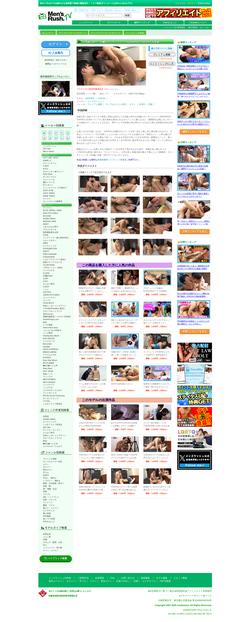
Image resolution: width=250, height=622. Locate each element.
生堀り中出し (123, 581)
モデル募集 (161, 578)
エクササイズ (49, 511)
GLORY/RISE (49, 265)
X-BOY (46, 166)
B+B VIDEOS (49, 338)
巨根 (45, 491)
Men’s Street (48, 151)
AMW (45, 243)
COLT (45, 281)
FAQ (112, 578)
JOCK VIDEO (49, 193)
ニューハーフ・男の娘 (52, 548)
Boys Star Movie (50, 360)
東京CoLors (48, 314)
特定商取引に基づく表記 (161, 591)
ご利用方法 (81, 10)
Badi (45, 322)
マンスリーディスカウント (72, 33)
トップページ (86, 22)
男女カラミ (48, 470)
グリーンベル (49, 180)
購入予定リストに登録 (161, 48)
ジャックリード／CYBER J (54, 188)
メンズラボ (48, 387)
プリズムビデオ (49, 355)
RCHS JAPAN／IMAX (52, 210)
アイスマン (48, 208)
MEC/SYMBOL (49, 379)
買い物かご (132, 10)
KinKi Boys (47, 174)
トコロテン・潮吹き (51, 481)
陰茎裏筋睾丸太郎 (50, 232)
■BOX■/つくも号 (50, 366)
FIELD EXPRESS (50, 349)
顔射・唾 (47, 486)
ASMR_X (47, 160)
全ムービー (48, 33)
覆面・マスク (49, 505)
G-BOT (46, 287)
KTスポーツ (48, 185)
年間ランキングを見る (194, 331)
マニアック (48, 502)
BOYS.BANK (48, 363)
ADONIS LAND (49, 221)
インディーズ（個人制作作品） (56, 238)
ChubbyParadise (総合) (54, 308)
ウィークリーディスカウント (105, 33)
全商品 (46, 416)
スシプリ (47, 300)
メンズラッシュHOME (60, 578)
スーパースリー (49, 298)
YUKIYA (101, 98)
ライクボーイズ (49, 393)
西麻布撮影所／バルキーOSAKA (57, 317)
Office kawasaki (50, 254)
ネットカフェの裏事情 (52, 201)
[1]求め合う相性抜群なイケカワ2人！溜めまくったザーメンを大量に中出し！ (193, 69)
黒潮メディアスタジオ (52, 262)
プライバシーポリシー (191, 595)
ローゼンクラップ (50, 398)
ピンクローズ (49, 341)
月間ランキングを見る (194, 231)
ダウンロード (114, 22)
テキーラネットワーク (52, 311)
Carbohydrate (49, 257)
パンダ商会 (48, 333)
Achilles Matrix (49, 218)
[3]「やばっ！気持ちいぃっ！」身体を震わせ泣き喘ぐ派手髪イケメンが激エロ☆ (193, 224)
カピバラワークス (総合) (54, 259)
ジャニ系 (47, 537)
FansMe (46, 347)
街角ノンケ (48, 374)
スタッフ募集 (180, 578)
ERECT (46, 251)
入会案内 (55, 52)
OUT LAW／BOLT (51, 158)
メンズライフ (49, 385)
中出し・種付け (49, 478)
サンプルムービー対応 (52, 462)
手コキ (46, 472)
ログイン (191, 3)
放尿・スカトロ (49, 500)
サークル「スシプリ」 (52, 430)
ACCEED (47, 216)
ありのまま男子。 (51, 227)
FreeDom (47, 357)
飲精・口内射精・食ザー (53, 483)
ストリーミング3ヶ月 (162, 64)
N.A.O (45, 169)
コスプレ (47, 494)
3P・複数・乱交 (50, 489)
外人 (45, 545)
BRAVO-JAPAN (49, 352)
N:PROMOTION (50, 249)
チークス (47, 199)
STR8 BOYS (48, 303)
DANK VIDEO (49, 196)
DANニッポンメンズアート (54, 306)
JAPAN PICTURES (51, 295)
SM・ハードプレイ (51, 497)
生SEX (46, 475)
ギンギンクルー (49, 177)
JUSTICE (47, 292)
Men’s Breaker (49, 382)
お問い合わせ (113, 10)
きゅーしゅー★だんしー (53, 171)
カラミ (46, 464)
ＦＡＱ (96, 10)
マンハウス (48, 376)
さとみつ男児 (49, 284)
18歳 (45, 539)
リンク (208, 595)
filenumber (47, 344)
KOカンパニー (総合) (53, 267)
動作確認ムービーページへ (56, 89)
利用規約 (180, 591)
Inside (45, 235)
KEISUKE (90, 98)
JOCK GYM (48, 190)
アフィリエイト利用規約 (199, 591)
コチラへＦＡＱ (59, 64)
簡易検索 (101, 160)
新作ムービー (55, 581)
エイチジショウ (49, 246)
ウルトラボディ (49, 240)
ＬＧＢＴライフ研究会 (52, 404)
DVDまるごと (170, 22)
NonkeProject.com (51, 319)
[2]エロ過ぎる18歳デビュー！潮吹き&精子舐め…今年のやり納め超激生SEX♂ (193, 296)
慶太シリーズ (49, 182)
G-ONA (46, 273)
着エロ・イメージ (50, 508)
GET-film (47, 149)
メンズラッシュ (49, 146)
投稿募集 (145, 578)
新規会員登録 (204, 3)
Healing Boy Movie (51, 336)
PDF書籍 (47, 516)
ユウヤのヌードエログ (52, 390)
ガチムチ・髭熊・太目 (52, 542)
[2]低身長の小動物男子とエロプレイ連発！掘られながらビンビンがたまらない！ (193, 96)
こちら (115, 89)
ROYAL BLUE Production (54, 396)
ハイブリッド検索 (135, 33)
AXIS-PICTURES (50, 213)
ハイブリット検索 (116, 160)
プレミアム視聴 (49, 459)
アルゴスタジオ (49, 229)
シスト (46, 289)
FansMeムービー (198, 22)
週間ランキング (142, 22)
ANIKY (46, 224)
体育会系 (47, 534)
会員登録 (99, 578)
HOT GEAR (48, 371)
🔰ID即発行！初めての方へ (55, 60)
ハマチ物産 (48, 325)
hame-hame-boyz (50, 327)
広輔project (48, 276)
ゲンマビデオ (49, 270)
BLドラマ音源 (49, 519)
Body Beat (47, 368)
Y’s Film (46, 401)
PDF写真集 (165, 581)
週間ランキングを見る (194, 131)
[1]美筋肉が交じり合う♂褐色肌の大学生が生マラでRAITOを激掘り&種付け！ (193, 269)
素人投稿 (47, 513)
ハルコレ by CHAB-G (52, 330)
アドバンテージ (49, 163)
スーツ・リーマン (50, 550)
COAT (45, 278)
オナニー (47, 467)
